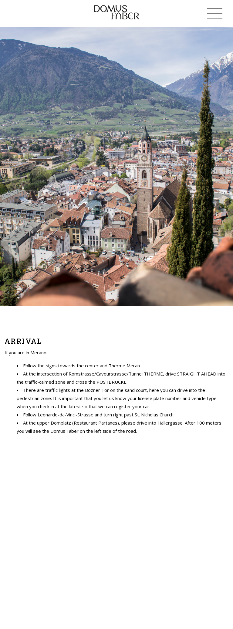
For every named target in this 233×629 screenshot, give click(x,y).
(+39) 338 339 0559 (16, 14)
